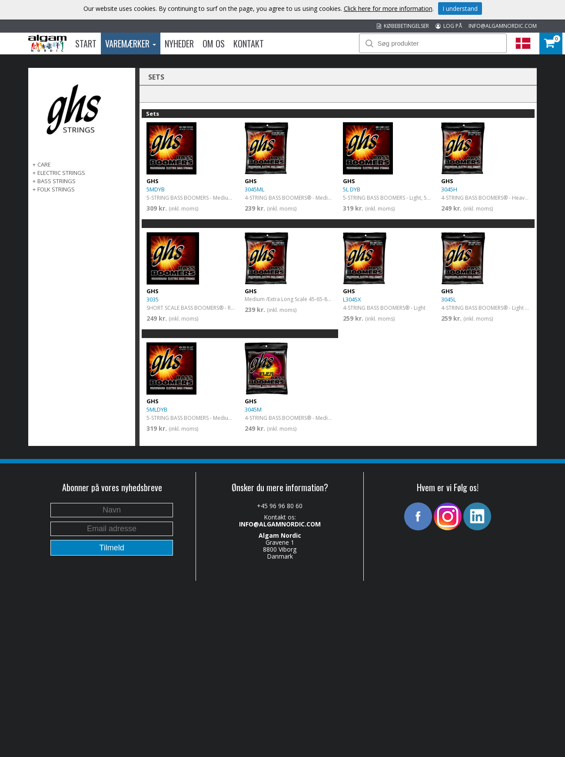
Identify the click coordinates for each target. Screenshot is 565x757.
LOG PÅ (448, 26)
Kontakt (248, 43)
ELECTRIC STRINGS (61, 173)
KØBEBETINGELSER (403, 26)
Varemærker (130, 43)
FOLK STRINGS (56, 189)
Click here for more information (388, 8)
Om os (214, 43)
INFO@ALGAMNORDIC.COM (503, 26)
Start (85, 43)
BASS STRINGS (56, 181)
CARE (44, 164)
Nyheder (179, 43)
